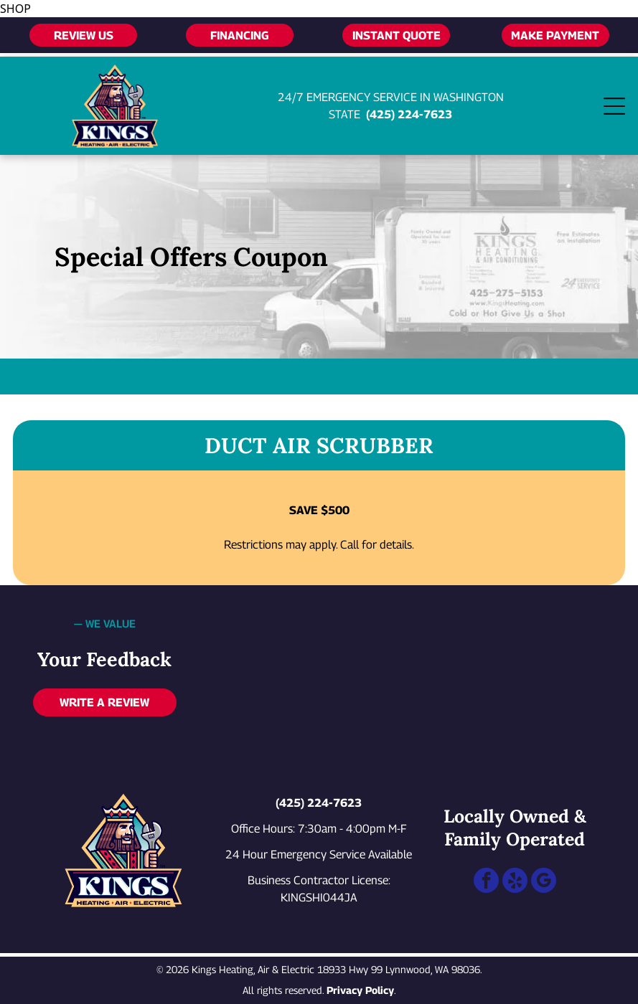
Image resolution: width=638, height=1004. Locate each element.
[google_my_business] (543, 882)
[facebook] (486, 882)
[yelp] (514, 882)
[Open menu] (614, 106)
